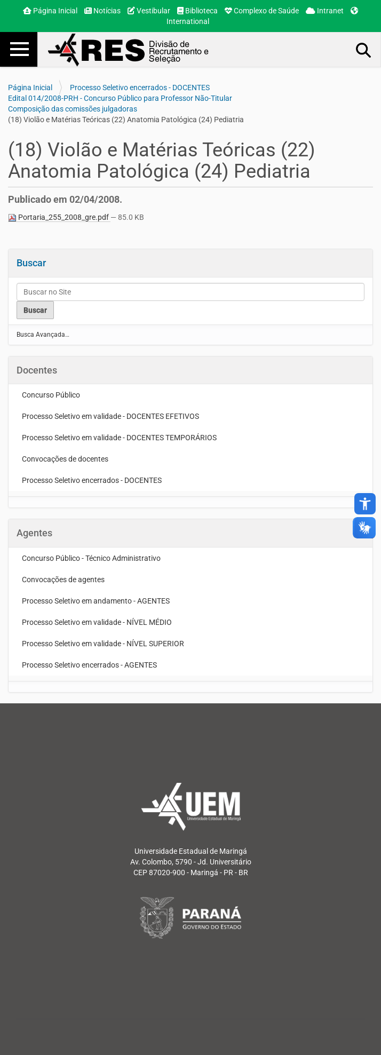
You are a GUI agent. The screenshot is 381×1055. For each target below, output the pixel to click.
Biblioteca (197, 10)
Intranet (325, 10)
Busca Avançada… (43, 334)
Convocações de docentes (65, 459)
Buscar (31, 262)
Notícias (102, 10)
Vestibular (149, 10)
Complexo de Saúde (262, 10)
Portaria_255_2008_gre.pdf (59, 217)
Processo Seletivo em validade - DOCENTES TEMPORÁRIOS (119, 437)
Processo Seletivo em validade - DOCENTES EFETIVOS (110, 416)
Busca (363, 49)
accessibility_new (365, 503)
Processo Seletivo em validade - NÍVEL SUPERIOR (103, 643)
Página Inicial (50, 10)
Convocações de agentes (63, 579)
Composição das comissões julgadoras (72, 109)
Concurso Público (51, 395)
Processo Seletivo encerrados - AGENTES (89, 665)
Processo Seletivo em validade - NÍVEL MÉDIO (97, 622)
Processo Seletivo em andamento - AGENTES (96, 601)
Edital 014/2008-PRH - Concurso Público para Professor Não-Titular (120, 98)
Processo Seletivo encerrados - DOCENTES (140, 87)
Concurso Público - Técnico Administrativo (91, 558)
